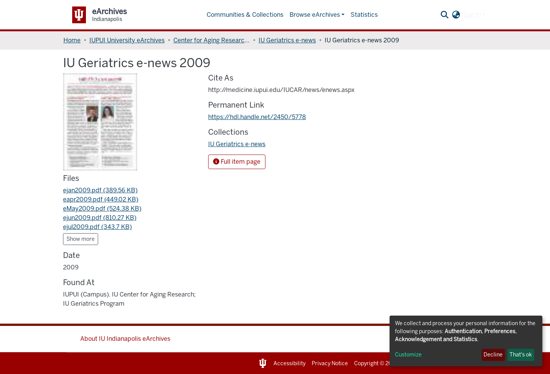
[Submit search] (445, 15)
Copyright (366, 363)
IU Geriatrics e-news (287, 40)
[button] (456, 14)
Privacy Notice (330, 363)
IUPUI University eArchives (127, 40)
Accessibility (289, 363)
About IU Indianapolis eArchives (125, 338)
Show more (80, 239)
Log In (472, 14)
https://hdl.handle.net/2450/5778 (257, 117)
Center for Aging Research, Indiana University (211, 40)
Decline (493, 354)
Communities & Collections (245, 14)
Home (72, 40)
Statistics (364, 14)
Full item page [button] (236, 161)
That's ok (521, 354)
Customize (408, 354)
